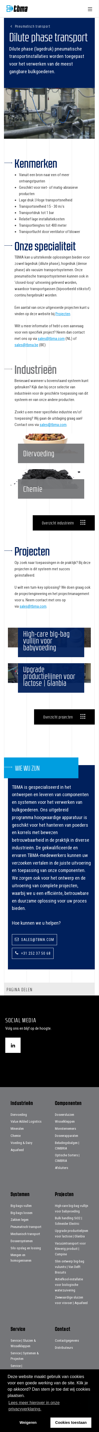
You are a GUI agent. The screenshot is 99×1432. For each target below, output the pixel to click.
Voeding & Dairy (21, 1143)
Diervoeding (19, 1115)
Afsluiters (61, 1168)
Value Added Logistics (26, 1121)
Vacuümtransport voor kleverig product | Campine (70, 1248)
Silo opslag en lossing (26, 1248)
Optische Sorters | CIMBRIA (67, 1158)
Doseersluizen (64, 1115)
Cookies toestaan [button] (71, 1422)
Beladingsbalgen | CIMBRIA (67, 1145)
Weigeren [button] (28, 1422)
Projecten (62, 313)
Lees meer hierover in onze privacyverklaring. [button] (34, 1405)
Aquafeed (17, 1150)
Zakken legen (20, 1220)
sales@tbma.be (26, 345)
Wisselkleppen (65, 1121)
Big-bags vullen (21, 1206)
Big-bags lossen (21, 1213)
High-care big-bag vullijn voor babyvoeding (71, 1208)
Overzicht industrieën (58, 523)
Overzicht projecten (58, 717)
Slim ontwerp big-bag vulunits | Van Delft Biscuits (69, 1266)
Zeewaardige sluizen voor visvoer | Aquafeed (71, 1300)
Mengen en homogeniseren (21, 1257)
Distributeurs (64, 1348)
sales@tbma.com (51, 338)
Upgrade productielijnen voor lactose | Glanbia (71, 1233)
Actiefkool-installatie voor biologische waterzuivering (69, 1284)
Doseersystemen (22, 1241)
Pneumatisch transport (32, 26)
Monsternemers (65, 1129)
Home (17, 8)
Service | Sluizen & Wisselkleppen (23, 1343)
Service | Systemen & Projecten (25, 1356)
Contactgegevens (67, 1340)
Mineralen (17, 1129)
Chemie (16, 1136)
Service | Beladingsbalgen (22, 1368)
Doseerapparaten (66, 1136)
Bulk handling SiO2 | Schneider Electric (68, 1221)
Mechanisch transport (25, 1234)
